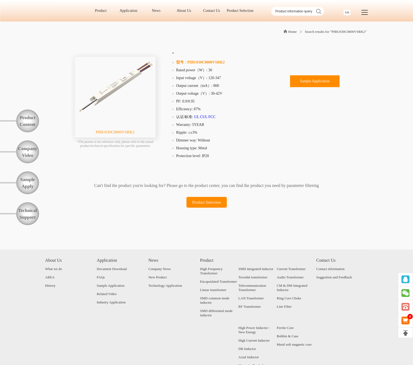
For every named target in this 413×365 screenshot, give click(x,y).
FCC (211, 117)
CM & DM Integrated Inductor (292, 288)
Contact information (330, 269)
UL (196, 117)
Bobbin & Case (287, 336)
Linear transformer (213, 290)
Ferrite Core (285, 328)
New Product (158, 277)
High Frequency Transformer (211, 271)
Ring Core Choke (289, 298)
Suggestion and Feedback (334, 277)
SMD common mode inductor (215, 300)
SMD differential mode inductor (216, 313)
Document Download (112, 269)
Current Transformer (291, 269)
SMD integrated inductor (255, 269)
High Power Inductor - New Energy (254, 330)
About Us (186, 11)
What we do (53, 269)
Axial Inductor (248, 357)
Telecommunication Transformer (252, 288)
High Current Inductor (254, 340)
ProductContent (28, 121)
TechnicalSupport (27, 214)
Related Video (107, 294)
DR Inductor (247, 349)
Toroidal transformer (252, 277)
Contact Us (213, 11)
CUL (203, 117)
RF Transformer (249, 306)
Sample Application (315, 81)
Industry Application (111, 302)
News (158, 11)
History (50, 286)
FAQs (101, 277)
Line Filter (284, 306)
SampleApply (27, 183)
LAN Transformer (251, 298)
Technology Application (165, 286)
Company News (160, 269)
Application (130, 11)
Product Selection (240, 11)
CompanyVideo (27, 152)
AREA (50, 277)
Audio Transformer (290, 277)
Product (102, 11)
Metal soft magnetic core (294, 344)
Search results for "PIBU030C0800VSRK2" (336, 32)
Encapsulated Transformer (218, 281)
